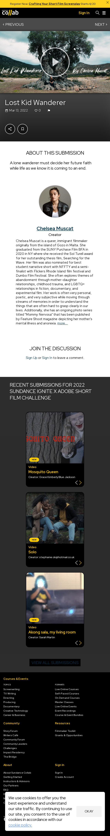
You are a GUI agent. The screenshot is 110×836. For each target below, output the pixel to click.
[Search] (98, 13)
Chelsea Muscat (55, 228)
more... (62, 323)
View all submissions (55, 662)
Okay (89, 811)
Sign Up (31, 358)
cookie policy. (20, 825)
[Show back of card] (78, 483)
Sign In (47, 358)
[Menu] (104, 13)
